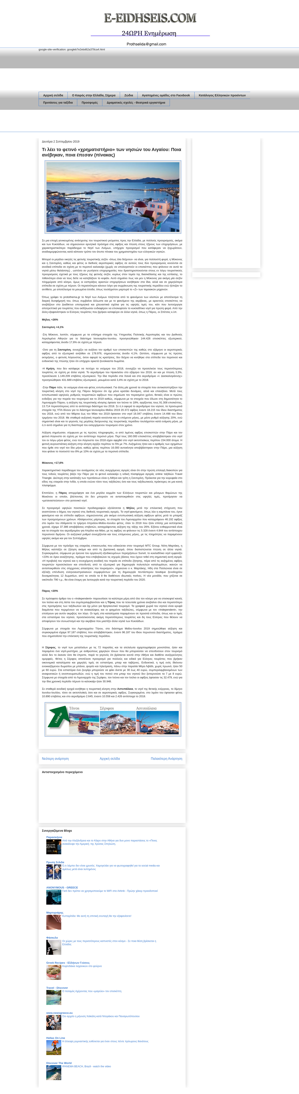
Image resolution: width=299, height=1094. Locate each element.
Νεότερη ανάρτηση (55, 758)
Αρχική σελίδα (53, 95)
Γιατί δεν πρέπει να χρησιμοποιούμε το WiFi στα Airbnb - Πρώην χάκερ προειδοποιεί (110, 890)
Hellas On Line (55, 1038)
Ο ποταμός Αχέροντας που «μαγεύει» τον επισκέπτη (91, 991)
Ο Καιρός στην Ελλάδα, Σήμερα (93, 95)
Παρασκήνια (54, 837)
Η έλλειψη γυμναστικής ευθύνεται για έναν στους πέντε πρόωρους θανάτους (105, 1041)
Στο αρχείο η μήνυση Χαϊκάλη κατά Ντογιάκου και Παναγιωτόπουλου (101, 1016)
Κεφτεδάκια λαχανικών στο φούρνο (82, 966)
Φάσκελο (52, 937)
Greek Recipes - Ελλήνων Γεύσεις (68, 962)
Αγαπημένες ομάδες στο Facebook (166, 95)
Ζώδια (128, 95)
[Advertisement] (114, 121)
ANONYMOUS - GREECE (62, 887)
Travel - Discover (57, 987)
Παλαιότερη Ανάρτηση (166, 758)
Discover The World (59, 1063)
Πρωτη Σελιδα (55, 862)
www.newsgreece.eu (59, 1012)
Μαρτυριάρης (54, 912)
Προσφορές (90, 102)
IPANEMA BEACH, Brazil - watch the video (86, 1066)
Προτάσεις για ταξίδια (58, 102)
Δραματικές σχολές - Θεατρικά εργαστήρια (136, 102)
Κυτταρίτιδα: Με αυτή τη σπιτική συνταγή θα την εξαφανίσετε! (96, 916)
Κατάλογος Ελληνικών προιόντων (222, 95)
